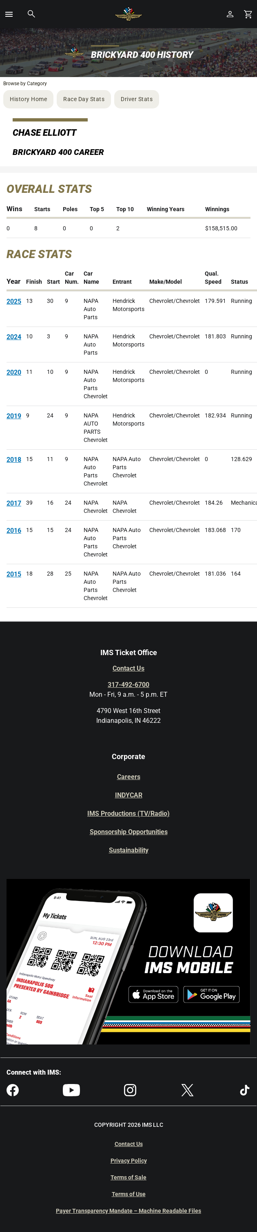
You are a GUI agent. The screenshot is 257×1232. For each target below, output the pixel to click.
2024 (14, 337)
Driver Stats (137, 99)
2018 (14, 460)
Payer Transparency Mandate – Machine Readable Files (128, 1211)
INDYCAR (128, 795)
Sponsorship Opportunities (129, 832)
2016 (14, 530)
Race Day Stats (83, 99)
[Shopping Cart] (248, 14)
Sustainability (128, 850)
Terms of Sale (128, 1177)
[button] (9, 14)
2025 (14, 301)
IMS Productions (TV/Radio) (128, 813)
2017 (14, 503)
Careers (128, 777)
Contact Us (128, 668)
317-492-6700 (128, 685)
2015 (14, 574)
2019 (14, 416)
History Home (28, 99)
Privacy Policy (129, 1160)
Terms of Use (129, 1194)
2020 (14, 372)
